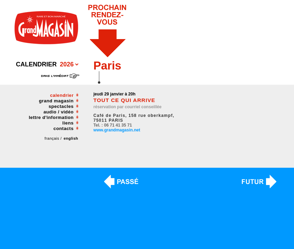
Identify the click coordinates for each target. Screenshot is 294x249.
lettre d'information (51, 117)
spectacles (60, 106)
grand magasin (56, 100)
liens (68, 123)
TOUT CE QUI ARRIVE (124, 100)
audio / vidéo (59, 111)
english (71, 138)
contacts (64, 128)
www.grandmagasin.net (116, 130)
